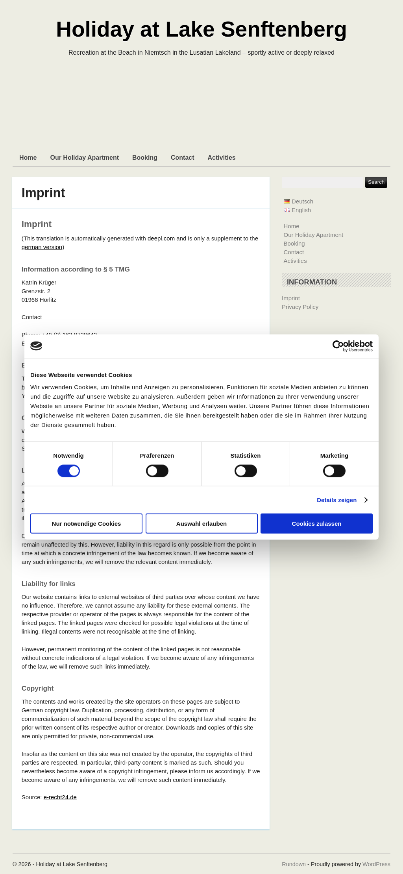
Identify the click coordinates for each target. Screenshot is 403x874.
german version (42, 247)
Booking (144, 157)
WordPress (376, 864)
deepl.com (161, 238)
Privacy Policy (300, 306)
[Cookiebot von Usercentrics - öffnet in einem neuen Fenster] (338, 346)
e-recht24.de (60, 797)
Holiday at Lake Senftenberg (201, 29)
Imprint (43, 192)
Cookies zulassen (317, 523)
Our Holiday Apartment (84, 157)
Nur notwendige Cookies (86, 523)
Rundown (294, 864)
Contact (182, 157)
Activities (222, 157)
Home (28, 157)
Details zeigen (337, 499)
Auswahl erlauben (201, 523)
